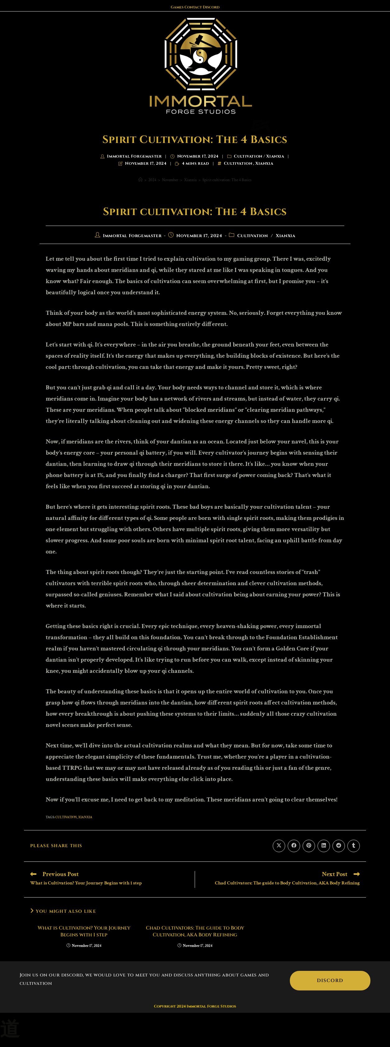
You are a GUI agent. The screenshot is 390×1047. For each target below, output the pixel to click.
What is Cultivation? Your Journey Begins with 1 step (84, 931)
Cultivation (248, 156)
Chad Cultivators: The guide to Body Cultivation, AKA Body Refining (195, 931)
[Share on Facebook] (294, 846)
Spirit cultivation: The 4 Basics (227, 180)
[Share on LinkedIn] (324, 846)
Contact (193, 7)
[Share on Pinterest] (309, 846)
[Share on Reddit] (338, 846)
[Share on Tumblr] (353, 846)
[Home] (140, 180)
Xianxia (275, 156)
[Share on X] (279, 846)
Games (177, 7)
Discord (211, 7)
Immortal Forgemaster (134, 156)
